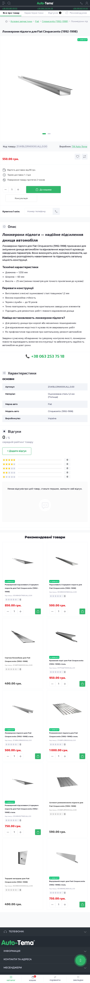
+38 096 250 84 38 (45, 8)
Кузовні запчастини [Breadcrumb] (21, 21)
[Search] (9, 3)
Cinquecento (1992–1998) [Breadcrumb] (55, 21)
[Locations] (81, 3)
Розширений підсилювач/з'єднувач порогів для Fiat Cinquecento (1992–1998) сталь (22, 808)
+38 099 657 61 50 (80, 8)
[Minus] (5, 190)
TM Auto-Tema (79, 146)
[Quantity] (11, 190)
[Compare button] (85, 157)
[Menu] (3, 3)
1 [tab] (44, 133)
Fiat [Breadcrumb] (37, 21)
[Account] (86, 3)
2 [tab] (49, 133)
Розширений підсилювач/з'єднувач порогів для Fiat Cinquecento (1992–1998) (22, 588)
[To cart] (38, 611)
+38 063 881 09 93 (9, 8)
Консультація (21, 198)
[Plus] (18, 190)
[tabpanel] (45, 87)
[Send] (56, 211)
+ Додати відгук (16, 451)
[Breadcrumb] (6, 21)
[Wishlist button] (78, 157)
